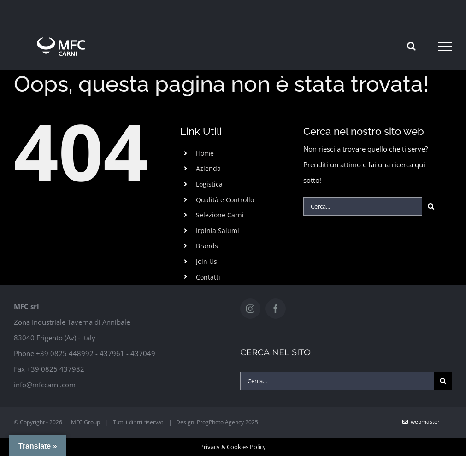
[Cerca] (431, 206)
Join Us (206, 261)
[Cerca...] (362, 206)
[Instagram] (250, 308)
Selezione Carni (220, 214)
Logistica (209, 184)
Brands (207, 245)
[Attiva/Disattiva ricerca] (411, 46)
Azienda (208, 168)
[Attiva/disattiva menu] (445, 46)
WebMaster (421, 422)
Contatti (208, 277)
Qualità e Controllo (225, 199)
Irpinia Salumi (217, 230)
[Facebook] (275, 308)
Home (205, 153)
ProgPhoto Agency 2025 (227, 422)
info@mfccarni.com (45, 384)
